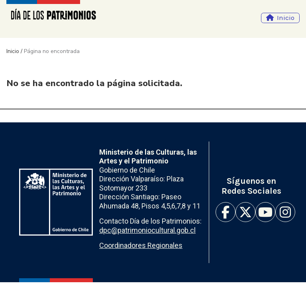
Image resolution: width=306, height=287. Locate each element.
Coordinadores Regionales (140, 245)
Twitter (245, 212)
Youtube (265, 212)
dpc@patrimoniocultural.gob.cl (147, 230)
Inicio (285, 18)
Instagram (285, 212)
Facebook (225, 212)
